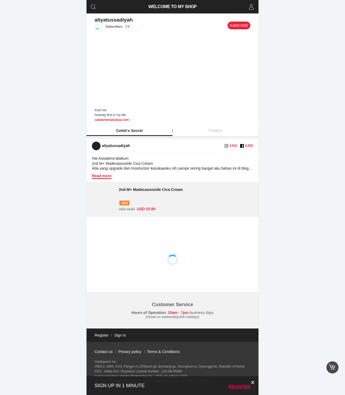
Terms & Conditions (163, 351)
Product (215, 130)
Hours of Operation (149, 312)
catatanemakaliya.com (112, 120)
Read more (101, 176)
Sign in (120, 335)
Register (239, 386)
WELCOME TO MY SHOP (173, 6)
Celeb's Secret (129, 130)
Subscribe (239, 25)
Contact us (104, 351)
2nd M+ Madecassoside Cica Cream (151, 189)
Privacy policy (130, 351)
